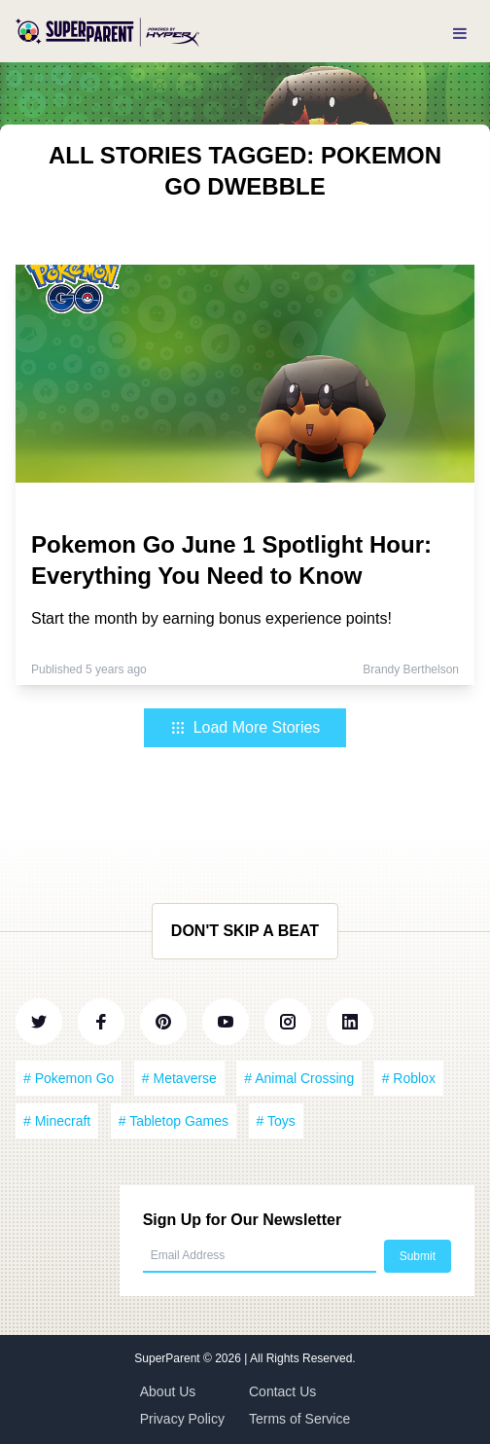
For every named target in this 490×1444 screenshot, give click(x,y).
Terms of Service (299, 1418)
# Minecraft (56, 1121)
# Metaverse (179, 1078)
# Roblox (409, 1078)
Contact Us (282, 1391)
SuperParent (168, 1358)
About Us (168, 1391)
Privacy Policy (182, 1418)
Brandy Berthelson (411, 669)
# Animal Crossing (299, 1078)
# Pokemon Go (68, 1078)
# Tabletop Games (173, 1121)
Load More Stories (245, 727)
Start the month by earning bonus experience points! (211, 618)
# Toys (276, 1121)
